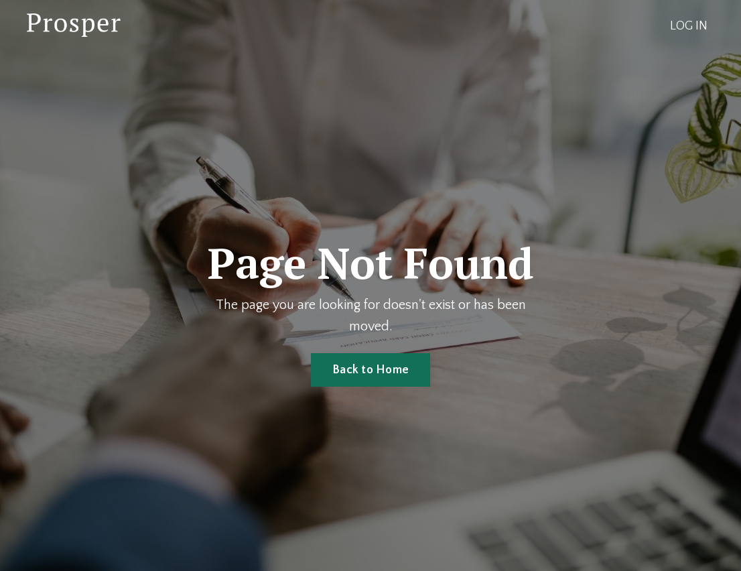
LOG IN (689, 26)
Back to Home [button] (370, 370)
